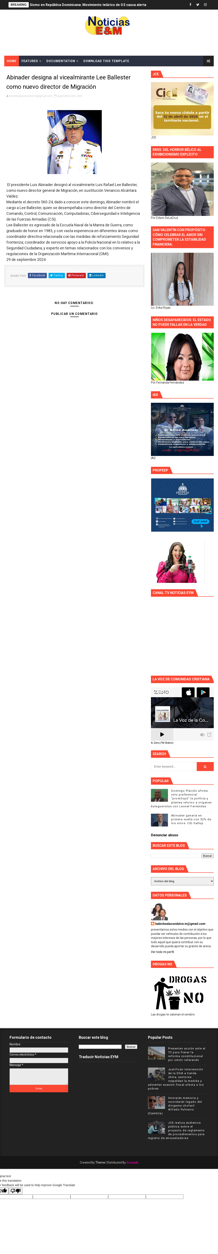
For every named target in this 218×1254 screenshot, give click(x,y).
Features (30, 61)
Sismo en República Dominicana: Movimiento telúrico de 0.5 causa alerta (88, 5)
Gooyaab (132, 1162)
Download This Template (106, 61)
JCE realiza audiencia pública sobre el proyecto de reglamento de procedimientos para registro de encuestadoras (176, 1130)
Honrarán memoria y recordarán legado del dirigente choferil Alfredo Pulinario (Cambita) (175, 1105)
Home (11, 61)
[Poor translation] (15, 1190)
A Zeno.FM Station (162, 743)
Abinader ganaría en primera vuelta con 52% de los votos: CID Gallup (191, 819)
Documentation (60, 61)
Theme (100, 1162)
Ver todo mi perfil (162, 952)
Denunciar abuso (164, 835)
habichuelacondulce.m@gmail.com (180, 923)
